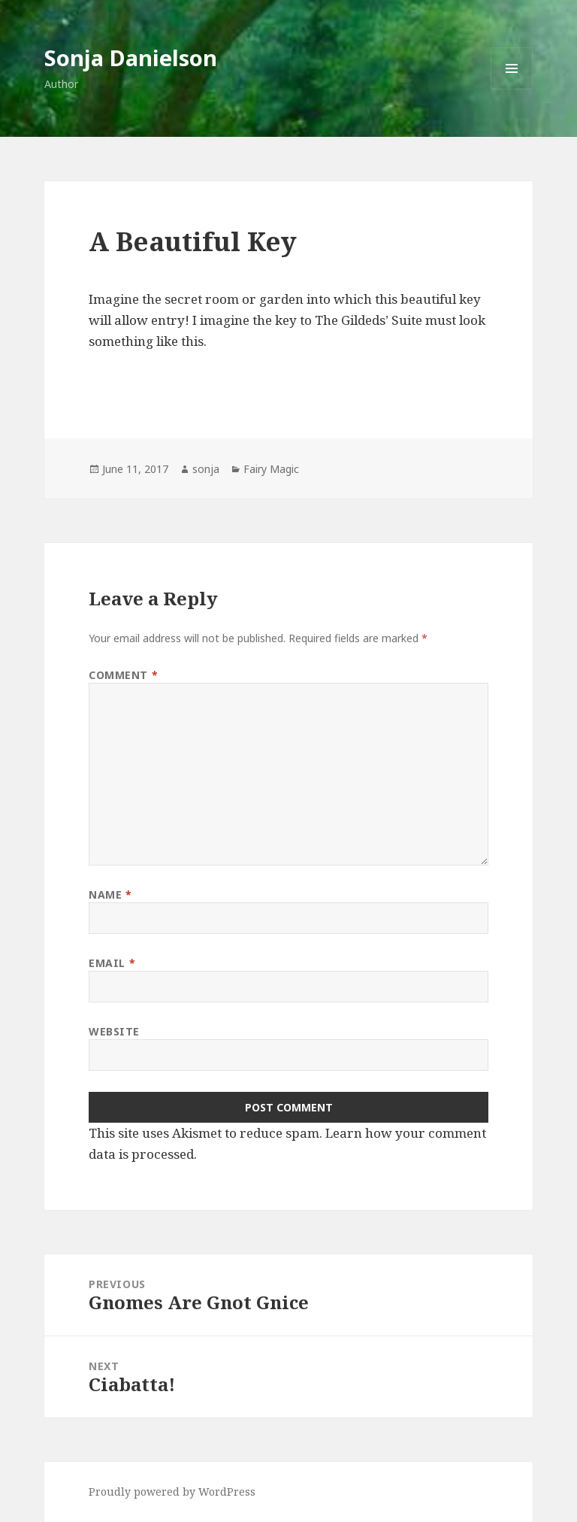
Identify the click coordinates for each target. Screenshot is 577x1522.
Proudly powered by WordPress (172, 1491)
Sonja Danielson (130, 57)
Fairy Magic (271, 469)
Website (114, 1031)
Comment (123, 675)
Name (110, 894)
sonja (205, 469)
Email (112, 963)
